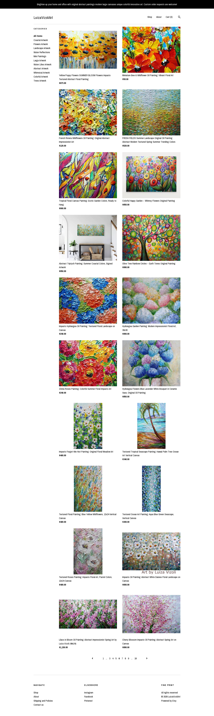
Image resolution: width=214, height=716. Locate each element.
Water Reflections (42, 52)
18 (135, 658)
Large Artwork (40, 60)
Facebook (88, 696)
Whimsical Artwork (42, 72)
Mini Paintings (40, 56)
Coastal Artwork (41, 40)
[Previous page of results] (93, 658)
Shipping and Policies (43, 700)
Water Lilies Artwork (42, 64)
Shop (149, 17)
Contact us (39, 704)
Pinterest (88, 700)
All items (38, 36)
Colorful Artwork (41, 76)
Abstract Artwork (41, 68)
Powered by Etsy (168, 700)
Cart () (169, 17)
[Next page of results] (147, 658)
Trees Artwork (40, 80)
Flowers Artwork (41, 44)
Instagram (88, 692)
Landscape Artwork (42, 48)
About (159, 17)
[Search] (179, 17)
